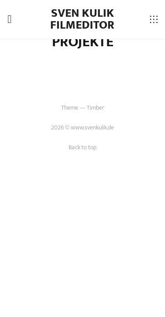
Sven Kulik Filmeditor (82, 19)
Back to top (82, 147)
